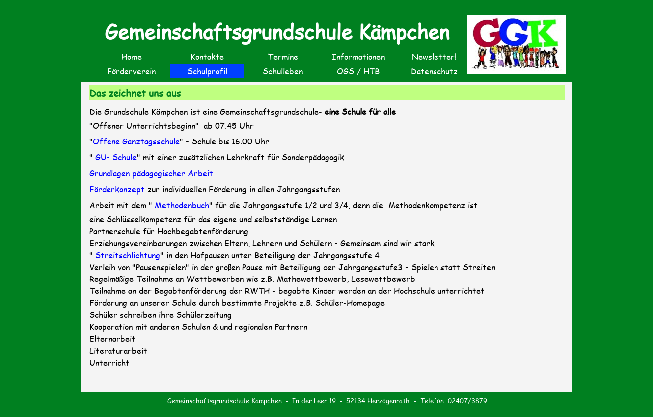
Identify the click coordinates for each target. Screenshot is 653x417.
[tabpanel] (327, 246)
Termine (283, 56)
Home (131, 56)
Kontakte (207, 56)
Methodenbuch (180, 205)
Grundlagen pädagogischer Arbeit (151, 173)
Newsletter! (434, 56)
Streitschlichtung (127, 255)
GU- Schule (116, 157)
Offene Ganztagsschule (136, 141)
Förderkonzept (117, 189)
